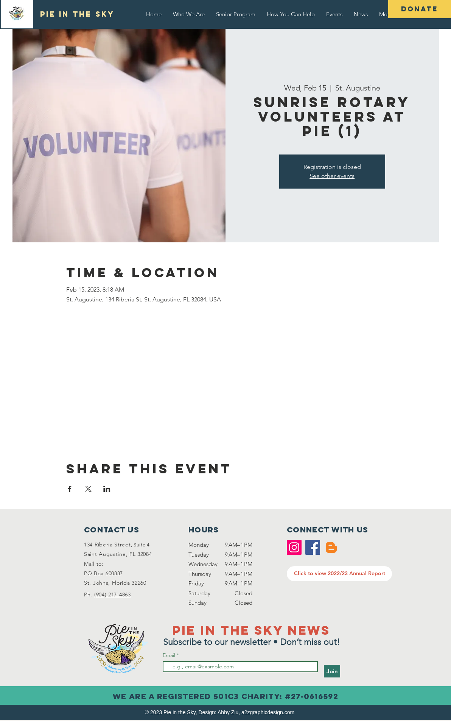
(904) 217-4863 (112, 594)
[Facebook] (312, 547)
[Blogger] (331, 547)
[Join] (332, 671)
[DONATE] (419, 9)
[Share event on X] (88, 489)
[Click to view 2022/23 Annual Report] (339, 573)
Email (170, 655)
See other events (332, 175)
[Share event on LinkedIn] (106, 489)
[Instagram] (294, 547)
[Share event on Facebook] (69, 489)
